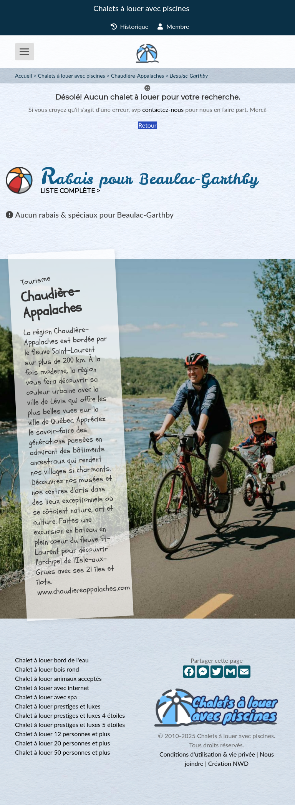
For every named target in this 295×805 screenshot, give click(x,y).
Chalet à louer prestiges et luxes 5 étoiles (70, 724)
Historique (130, 26)
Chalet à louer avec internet (52, 687)
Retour (147, 125)
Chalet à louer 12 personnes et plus (62, 733)
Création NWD (228, 763)
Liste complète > (70, 191)
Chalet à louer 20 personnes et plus (62, 743)
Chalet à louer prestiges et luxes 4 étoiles (70, 715)
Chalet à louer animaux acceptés (58, 678)
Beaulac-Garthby (189, 75)
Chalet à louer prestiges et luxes (58, 706)
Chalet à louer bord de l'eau (52, 660)
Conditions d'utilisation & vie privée (207, 754)
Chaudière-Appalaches (137, 75)
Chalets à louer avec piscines (141, 8)
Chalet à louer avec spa (46, 696)
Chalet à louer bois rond (47, 669)
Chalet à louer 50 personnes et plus (62, 752)
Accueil (23, 75)
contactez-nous (163, 109)
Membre (173, 26)
